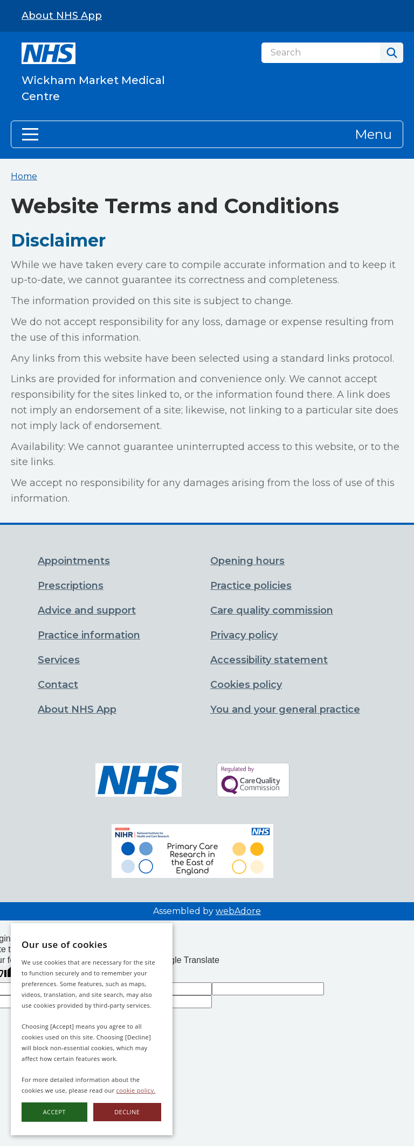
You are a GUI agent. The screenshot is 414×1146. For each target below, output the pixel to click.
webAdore (238, 911)
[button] (207, 134)
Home (24, 176)
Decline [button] (127, 1112)
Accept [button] (54, 1112)
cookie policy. (136, 1090)
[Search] (320, 53)
